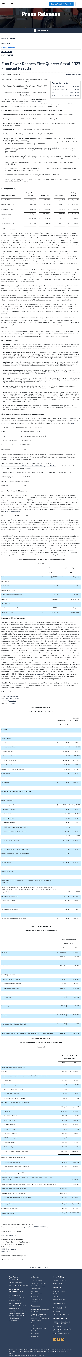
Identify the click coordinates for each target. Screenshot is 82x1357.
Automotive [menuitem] (35, 1291)
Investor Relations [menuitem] (59, 1299)
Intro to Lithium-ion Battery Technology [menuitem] (40, 1310)
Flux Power (13, 703)
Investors (41, 30)
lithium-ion (37, 101)
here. (72, 423)
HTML (70, 93)
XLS (71, 96)
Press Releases (8, 47)
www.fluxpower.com (12, 512)
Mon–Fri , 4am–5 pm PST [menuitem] (61, 1314)
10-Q (53, 92)
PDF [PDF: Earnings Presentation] (76, 90)
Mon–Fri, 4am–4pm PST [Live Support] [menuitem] (62, 1330)
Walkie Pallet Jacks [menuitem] (15, 1308)
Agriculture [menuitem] (34, 1302)
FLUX (11, 101)
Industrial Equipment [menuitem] (16, 1318)
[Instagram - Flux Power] (62, 1339)
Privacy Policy (41, 1355)
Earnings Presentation (59, 89)
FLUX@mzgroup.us (8, 1249)
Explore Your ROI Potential (61, 4)
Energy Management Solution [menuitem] (18, 1285)
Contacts (50, 1267)
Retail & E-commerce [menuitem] (38, 1286)
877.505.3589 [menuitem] (57, 1311)
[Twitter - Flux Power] (58, 1339)
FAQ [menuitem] (32, 1325)
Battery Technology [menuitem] (15, 1283)
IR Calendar (6, 51)
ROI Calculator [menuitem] (35, 1333)
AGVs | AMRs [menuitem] (13, 1321)
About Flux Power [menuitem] (59, 1291)
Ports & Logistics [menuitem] (36, 1299)
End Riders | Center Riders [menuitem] (17, 1306)
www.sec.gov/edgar (40, 674)
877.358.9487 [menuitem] (57, 1326)
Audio (76, 86)
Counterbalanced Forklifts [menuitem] (17, 1298)
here (29, 468)
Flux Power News (12, 698)
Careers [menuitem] (55, 1296)
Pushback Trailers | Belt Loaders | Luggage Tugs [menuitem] (16, 1314)
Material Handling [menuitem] (14, 1295)
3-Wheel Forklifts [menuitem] (14, 1300)
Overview (5, 44)
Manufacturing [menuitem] (36, 1288)
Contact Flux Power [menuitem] (59, 1281)
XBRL (54, 95)
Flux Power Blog (12, 696)
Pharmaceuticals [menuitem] (36, 1294)
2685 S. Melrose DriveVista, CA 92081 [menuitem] (60, 1308)
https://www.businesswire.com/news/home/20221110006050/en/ (25, 1227)
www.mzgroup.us (8, 1251)
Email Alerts (7, 55)
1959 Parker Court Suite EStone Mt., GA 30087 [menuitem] (61, 1323)
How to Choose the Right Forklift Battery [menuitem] (39, 1315)
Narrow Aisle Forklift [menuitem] (15, 1303)
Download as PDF (73, 74)
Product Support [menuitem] (58, 1283)
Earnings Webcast (58, 86)
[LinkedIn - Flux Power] (54, 1339)
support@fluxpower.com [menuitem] (61, 1333)
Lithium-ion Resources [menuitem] (38, 1328)
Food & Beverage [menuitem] (36, 1281)
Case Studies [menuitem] (35, 1336)
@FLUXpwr (11, 701)
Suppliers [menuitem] (56, 1294)
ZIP (77, 96)
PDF (76, 93)
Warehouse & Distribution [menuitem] (39, 1283)
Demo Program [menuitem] (36, 1331)
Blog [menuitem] (32, 1323)
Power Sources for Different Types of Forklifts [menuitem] (40, 1319)
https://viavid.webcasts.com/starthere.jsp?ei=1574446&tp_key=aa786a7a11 (28, 466)
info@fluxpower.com (9, 1235)
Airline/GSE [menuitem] (34, 1296)
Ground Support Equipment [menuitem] (18, 1311)
